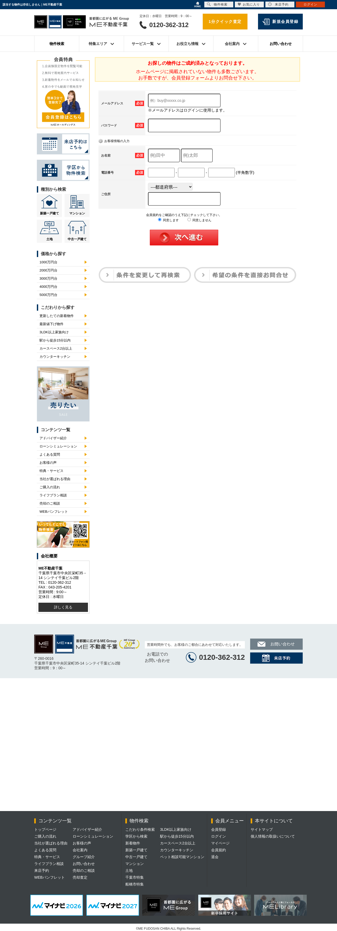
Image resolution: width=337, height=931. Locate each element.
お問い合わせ (281, 44)
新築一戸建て (49, 213)
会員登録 (218, 829)
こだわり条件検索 (140, 829)
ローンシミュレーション (58, 446)
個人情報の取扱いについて (273, 836)
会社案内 (80, 850)
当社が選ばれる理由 (54, 479)
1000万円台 (48, 262)
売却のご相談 (49, 503)
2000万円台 (48, 270)
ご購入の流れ (49, 487)
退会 (215, 857)
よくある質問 (49, 454)
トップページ (45, 829)
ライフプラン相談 (53, 495)
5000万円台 (48, 295)
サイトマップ (262, 829)
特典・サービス (51, 471)
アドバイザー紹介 (53, 438)
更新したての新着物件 (56, 316)
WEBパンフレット (53, 512)
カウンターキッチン (54, 357)
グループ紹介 (84, 857)
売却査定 (80, 877)
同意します (168, 220)
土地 (49, 239)
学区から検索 (136, 836)
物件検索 (56, 44)
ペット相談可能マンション (182, 857)
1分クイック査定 (225, 21)
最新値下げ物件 (51, 324)
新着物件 (132, 843)
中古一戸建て (77, 239)
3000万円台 (48, 278)
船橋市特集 (134, 884)
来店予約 (41, 870)
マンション (77, 213)
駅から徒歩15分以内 (55, 340)
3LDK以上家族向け (54, 332)
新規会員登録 (285, 21)
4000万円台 (48, 287)
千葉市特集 (134, 877)
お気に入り (248, 4)
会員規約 (218, 850)
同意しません (199, 220)
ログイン (218, 836)
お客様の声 (48, 463)
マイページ (220, 843)
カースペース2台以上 (55, 348)
